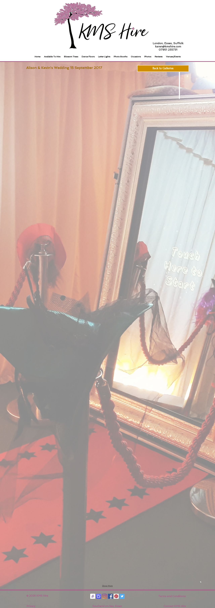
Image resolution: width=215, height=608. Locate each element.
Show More (107, 586)
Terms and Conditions (172, 596)
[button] (41, 97)
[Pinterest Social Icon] (116, 596)
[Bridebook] (98, 596)
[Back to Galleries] (163, 68)
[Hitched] (92, 596)
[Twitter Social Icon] (122, 596)
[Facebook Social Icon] (110, 596)
